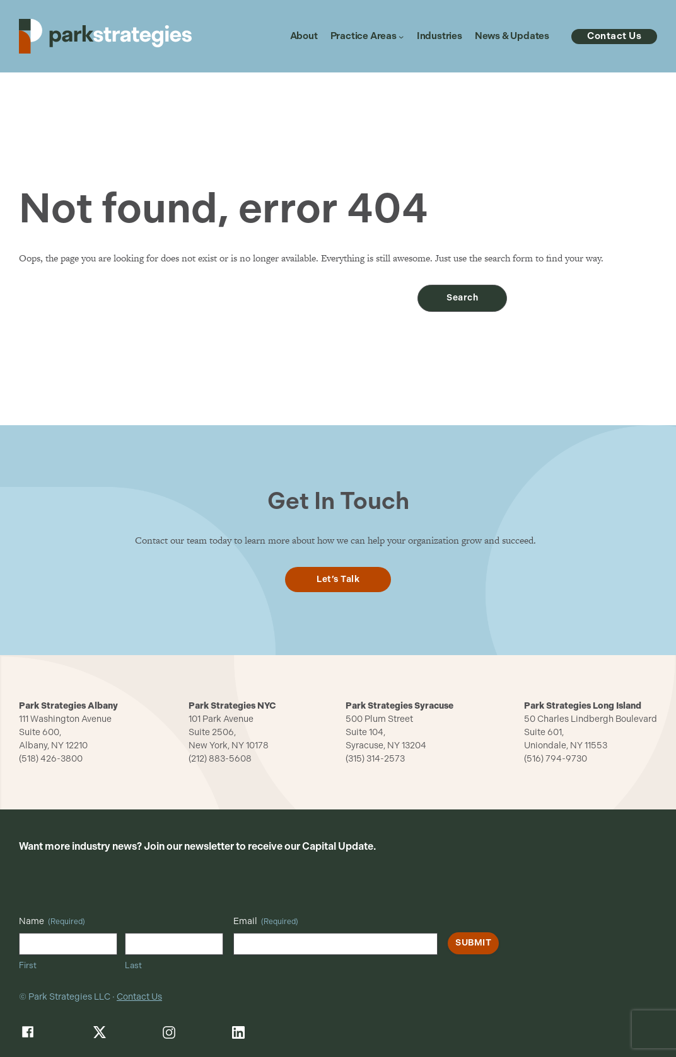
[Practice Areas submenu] (401, 36)
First (28, 965)
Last (133, 965)
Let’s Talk (338, 579)
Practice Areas (363, 36)
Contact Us (139, 996)
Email (265, 921)
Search (462, 297)
